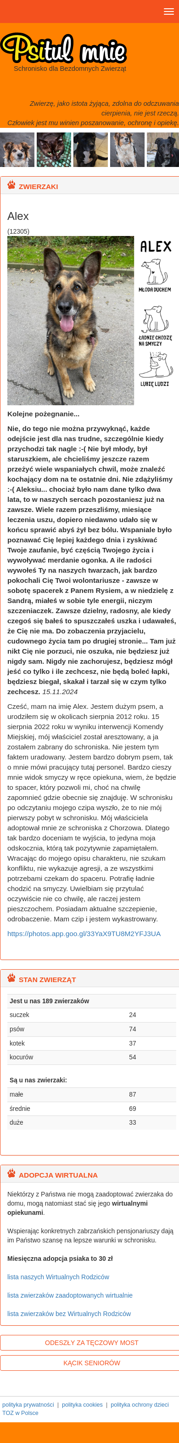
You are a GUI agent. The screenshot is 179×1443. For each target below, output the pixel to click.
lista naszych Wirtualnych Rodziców (58, 1277)
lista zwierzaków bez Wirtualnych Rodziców (69, 1313)
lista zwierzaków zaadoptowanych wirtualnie (70, 1295)
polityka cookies (82, 1405)
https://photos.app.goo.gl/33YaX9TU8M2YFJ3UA (84, 933)
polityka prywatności (28, 1405)
